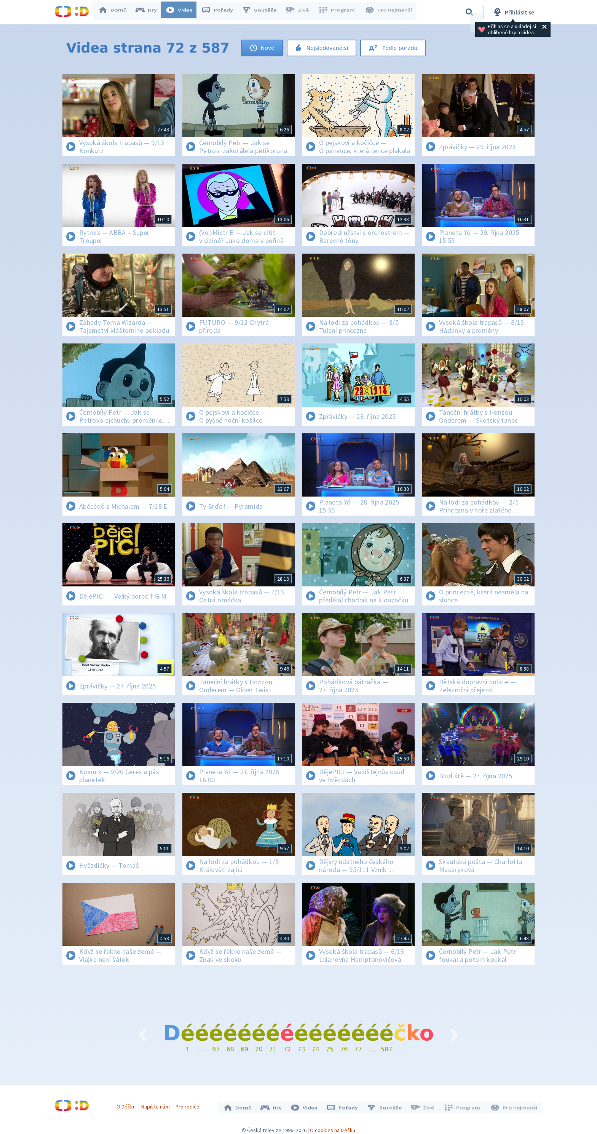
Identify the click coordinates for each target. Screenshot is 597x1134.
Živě (300, 12)
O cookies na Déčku (332, 1126)
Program (339, 12)
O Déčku (127, 1104)
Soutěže (263, 12)
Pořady (220, 12)
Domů (116, 12)
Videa (183, 12)
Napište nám (157, 1104)
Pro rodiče (189, 1104)
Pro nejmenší (389, 12)
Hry (150, 12)
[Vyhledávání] (469, 12)
